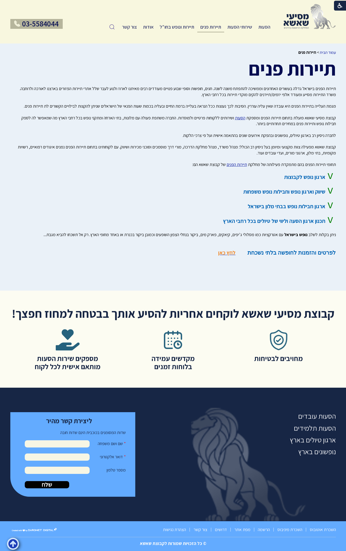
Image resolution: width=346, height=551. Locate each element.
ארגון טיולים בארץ (313, 440)
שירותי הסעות (239, 27)
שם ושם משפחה (110, 443)
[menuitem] (264, 27)
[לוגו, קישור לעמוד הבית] (310, 16)
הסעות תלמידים (315, 428)
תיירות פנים (210, 27)
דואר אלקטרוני (111, 456)
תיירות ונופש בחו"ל (177, 27)
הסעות (264, 27)
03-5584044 (40, 24)
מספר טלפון (116, 470)
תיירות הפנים (237, 164)
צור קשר (129, 27)
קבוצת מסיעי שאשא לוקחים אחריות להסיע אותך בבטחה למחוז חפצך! (173, 313)
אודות (148, 27)
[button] (112, 27)
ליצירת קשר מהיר (69, 420)
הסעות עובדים (317, 416)
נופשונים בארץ (317, 451)
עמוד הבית (328, 52)
